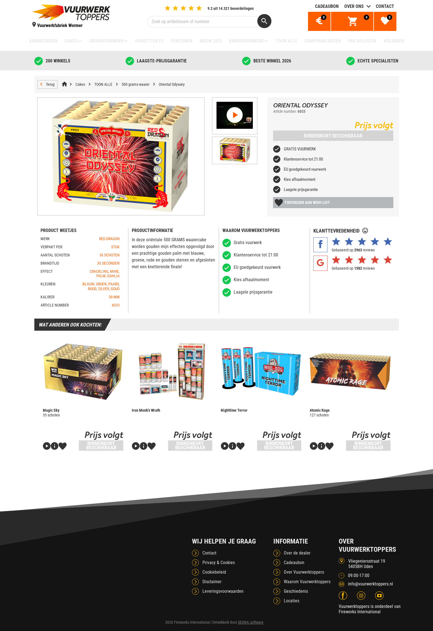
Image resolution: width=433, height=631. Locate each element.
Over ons (354, 6)
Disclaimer (212, 581)
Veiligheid (394, 41)
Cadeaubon (327, 6)
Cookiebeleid (214, 572)
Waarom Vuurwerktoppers (307, 581)
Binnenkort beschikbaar (333, 136)
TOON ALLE (286, 41)
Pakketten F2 (149, 41)
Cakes (71, 41)
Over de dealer (297, 553)
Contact (385, 6)
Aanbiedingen (43, 41)
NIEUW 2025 (211, 41)
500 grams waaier (135, 84)
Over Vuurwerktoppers (304, 572)
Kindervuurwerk (246, 41)
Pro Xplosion (362, 41)
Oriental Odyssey (172, 84)
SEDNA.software (251, 622)
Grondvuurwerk (106, 41)
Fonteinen (181, 41)
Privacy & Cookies (218, 562)
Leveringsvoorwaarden (223, 591)
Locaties (291, 600)
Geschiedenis (296, 591)
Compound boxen (323, 41)
